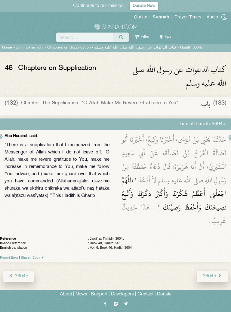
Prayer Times (187, 16)
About (66, 294)
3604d (212, 276)
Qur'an (140, 16)
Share (25, 257)
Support (99, 294)
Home (7, 47)
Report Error (9, 257)
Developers (122, 294)
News (81, 294)
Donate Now (144, 6)
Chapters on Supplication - (111, 47)
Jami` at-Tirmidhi (29, 47)
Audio (212, 16)
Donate (164, 294)
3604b (18, 276)
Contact (145, 294)
